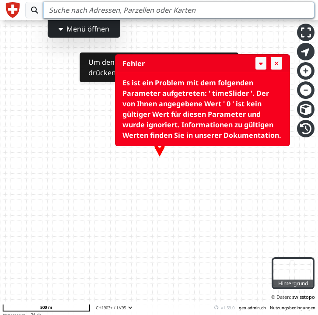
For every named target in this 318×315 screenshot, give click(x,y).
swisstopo (303, 297)
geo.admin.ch (252, 308)
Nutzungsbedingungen (292, 308)
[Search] (179, 10)
